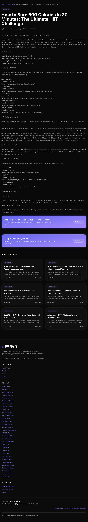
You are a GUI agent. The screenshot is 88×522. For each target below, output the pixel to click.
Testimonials (6, 386)
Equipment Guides (7, 421)
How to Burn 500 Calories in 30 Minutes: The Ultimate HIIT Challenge (25, 35)
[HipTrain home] (44, 346)
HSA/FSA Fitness (7, 433)
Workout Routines (7, 427)
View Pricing (78, 241)
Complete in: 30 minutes (9, 191)
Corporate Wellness (8, 486)
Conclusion (5, 196)
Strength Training (7, 406)
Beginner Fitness (7, 424)
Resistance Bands (7, 462)
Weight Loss (6, 477)
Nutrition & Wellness (8, 401)
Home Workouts (7, 398)
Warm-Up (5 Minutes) (8, 68)
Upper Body (5, 447)
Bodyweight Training (8, 468)
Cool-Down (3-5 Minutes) (10, 159)
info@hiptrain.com (18, 504)
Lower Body (5, 450)
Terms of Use (69, 508)
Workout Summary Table (9, 145)
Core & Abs (5, 444)
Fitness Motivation (7, 404)
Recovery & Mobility (8, 441)
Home (3, 4)
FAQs (3, 377)
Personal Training (7, 395)
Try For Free (78, 222)
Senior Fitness (6, 471)
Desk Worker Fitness (8, 436)
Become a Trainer (7, 489)
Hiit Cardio (10, 4)
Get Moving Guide (7, 392)
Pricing (4, 374)
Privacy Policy (59, 508)
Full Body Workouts (8, 415)
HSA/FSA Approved (80, 508)
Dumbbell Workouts (8, 465)
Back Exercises (6, 456)
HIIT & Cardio (6, 418)
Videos (4, 389)
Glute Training (6, 453)
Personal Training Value (9, 430)
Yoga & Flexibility (7, 412)
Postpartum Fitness (8, 474)
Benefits (4, 371)
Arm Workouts (6, 459)
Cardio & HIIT (6, 409)
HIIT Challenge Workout (9, 117)
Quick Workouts (7, 439)
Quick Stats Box (6, 51)
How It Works (6, 368)
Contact (4, 492)
